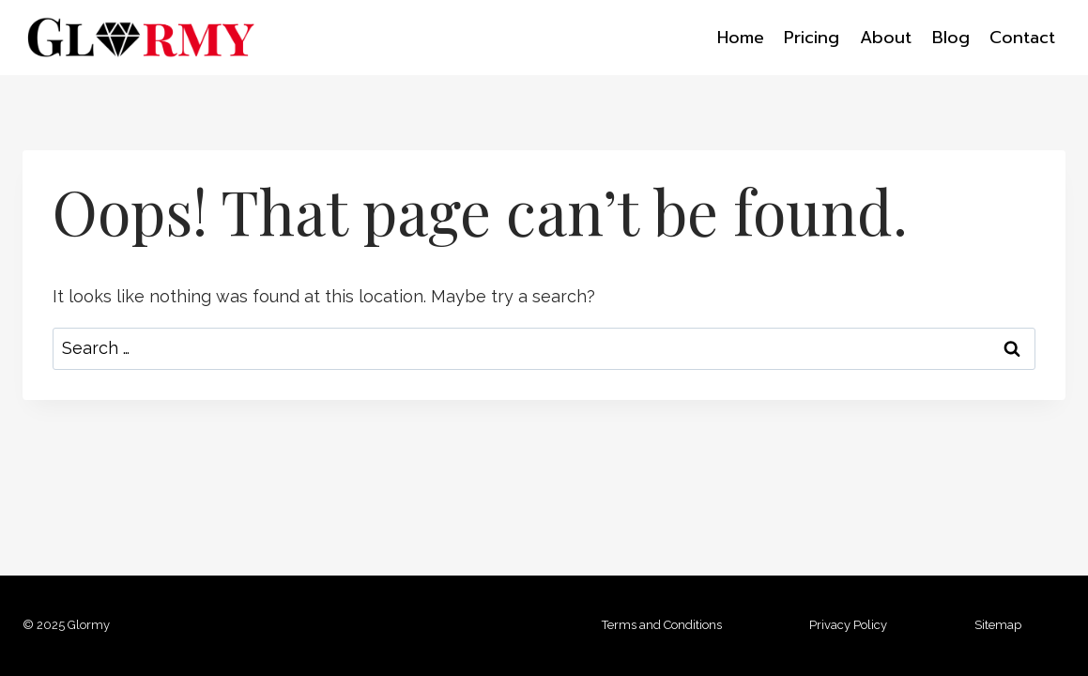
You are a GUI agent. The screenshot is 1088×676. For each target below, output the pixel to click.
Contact (1022, 37)
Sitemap (997, 625)
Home (740, 37)
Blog (951, 37)
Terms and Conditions (662, 625)
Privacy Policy (848, 625)
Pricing (811, 37)
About (886, 37)
